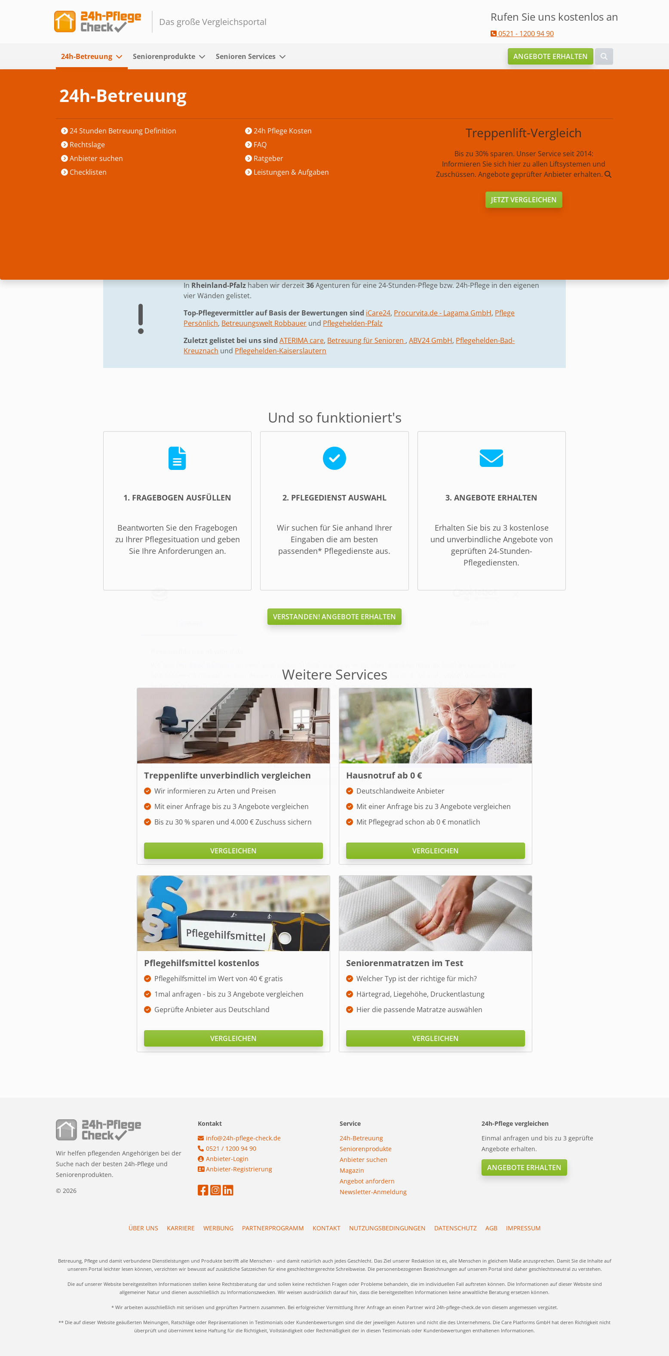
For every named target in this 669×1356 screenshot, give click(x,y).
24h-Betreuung (86, 56)
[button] (122, 56)
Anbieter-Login (223, 1159)
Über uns (143, 1228)
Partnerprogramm (273, 1228)
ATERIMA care (301, 340)
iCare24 (378, 313)
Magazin (352, 1170)
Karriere (181, 1228)
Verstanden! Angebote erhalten (334, 616)
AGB (491, 1228)
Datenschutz (455, 1228)
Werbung (218, 1228)
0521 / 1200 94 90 (227, 1148)
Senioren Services (246, 56)
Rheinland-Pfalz (227, 95)
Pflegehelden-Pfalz (353, 323)
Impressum (523, 1228)
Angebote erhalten (550, 56)
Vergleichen (233, 851)
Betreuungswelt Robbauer (264, 323)
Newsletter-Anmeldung (373, 1192)
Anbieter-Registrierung (235, 1169)
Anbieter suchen (168, 95)
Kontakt (327, 1228)
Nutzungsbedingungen (387, 1228)
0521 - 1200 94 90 (522, 33)
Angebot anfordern (367, 1181)
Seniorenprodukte (164, 56)
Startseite (119, 95)
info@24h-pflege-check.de (239, 1138)
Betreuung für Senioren (366, 340)
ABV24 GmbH (430, 340)
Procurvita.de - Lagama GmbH (442, 313)
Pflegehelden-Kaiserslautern (280, 350)
